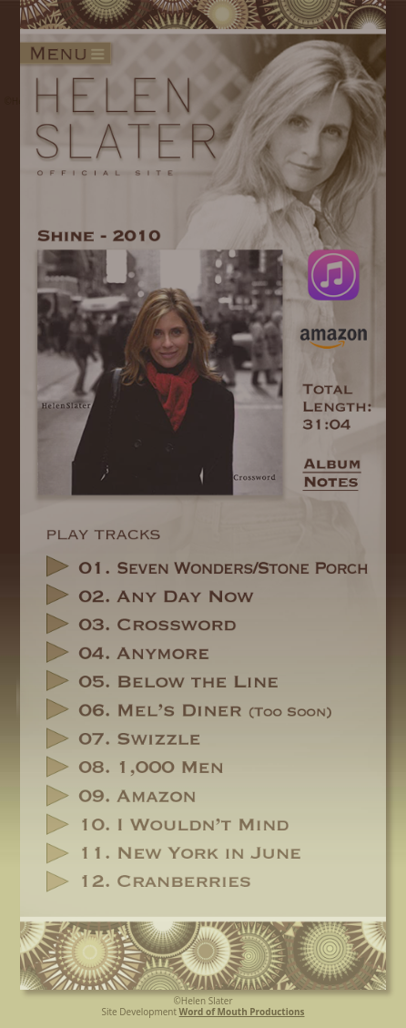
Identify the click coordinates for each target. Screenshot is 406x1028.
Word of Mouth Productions (242, 1011)
